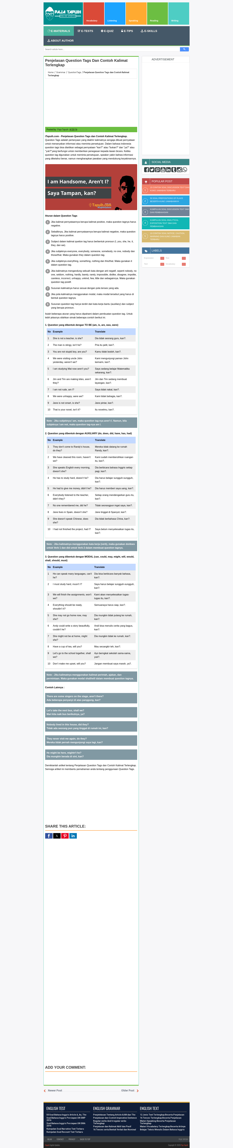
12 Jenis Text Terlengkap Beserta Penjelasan (162, 1115)
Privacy (72, 1139)
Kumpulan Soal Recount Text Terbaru (65, 1132)
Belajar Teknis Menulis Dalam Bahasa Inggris (162, 1129)
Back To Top (85, 1139)
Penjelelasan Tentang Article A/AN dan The (114, 1115)
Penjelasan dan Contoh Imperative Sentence (115, 1118)
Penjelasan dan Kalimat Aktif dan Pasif (112, 1126)
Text (146, 264)
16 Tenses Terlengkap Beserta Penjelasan (160, 1118)
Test (167, 258)
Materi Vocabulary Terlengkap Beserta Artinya (162, 1126)
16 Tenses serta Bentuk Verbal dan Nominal (114, 1129)
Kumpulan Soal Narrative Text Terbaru (65, 1129)
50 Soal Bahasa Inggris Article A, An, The (66, 1115)
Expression (149, 258)
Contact (60, 1139)
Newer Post (55, 1090)
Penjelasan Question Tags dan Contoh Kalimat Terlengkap (86, 62)
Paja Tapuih (184, 1145)
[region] (91, 102)
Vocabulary (170, 264)
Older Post (127, 1090)
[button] (91, 187)
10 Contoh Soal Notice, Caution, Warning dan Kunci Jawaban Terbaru (167, 236)
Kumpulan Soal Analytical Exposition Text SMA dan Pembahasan (164, 223)
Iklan (49, 1139)
